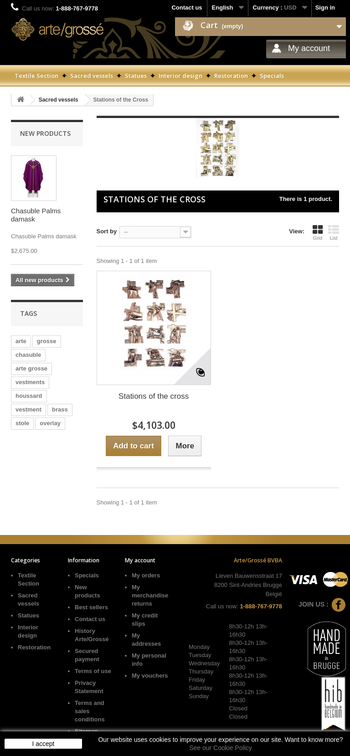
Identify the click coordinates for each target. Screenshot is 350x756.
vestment (28, 409)
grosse (47, 341)
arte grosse (31, 368)
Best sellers (91, 607)
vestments (30, 382)
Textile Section (36, 76)
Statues (136, 76)
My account (309, 48)
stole (22, 423)
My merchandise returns (150, 595)
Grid (318, 232)
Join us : (322, 604)
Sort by (107, 231)
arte (20, 341)
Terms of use (93, 671)
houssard (28, 395)
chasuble (28, 354)
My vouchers (150, 675)
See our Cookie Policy (220, 747)
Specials (272, 76)
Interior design (180, 76)
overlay (50, 423)
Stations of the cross (153, 396)
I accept (43, 743)
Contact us (186, 7)
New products (45, 133)
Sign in (325, 7)
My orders (146, 575)
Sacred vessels (91, 76)
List (333, 232)
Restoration (231, 76)
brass (60, 409)
